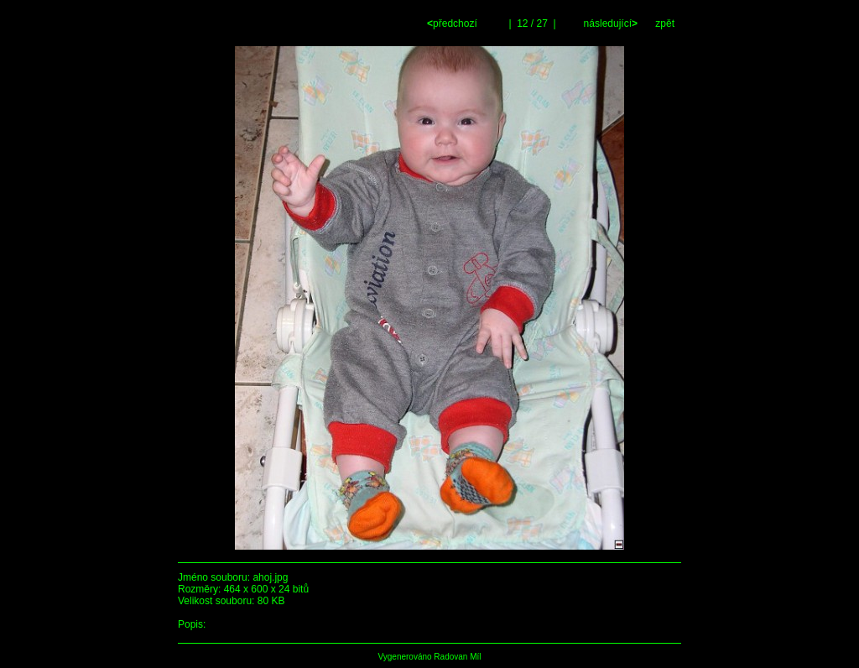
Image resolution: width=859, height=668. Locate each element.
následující (609, 23)
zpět (664, 23)
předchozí (453, 23)
